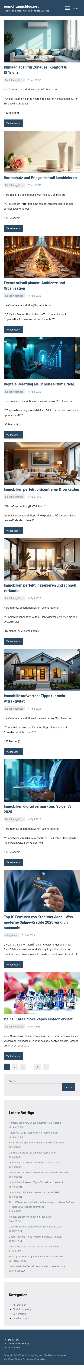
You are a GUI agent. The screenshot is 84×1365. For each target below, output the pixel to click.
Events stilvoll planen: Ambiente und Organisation (37, 1142)
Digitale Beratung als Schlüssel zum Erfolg (39, 384)
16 (37, 1066)
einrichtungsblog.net (21, 6)
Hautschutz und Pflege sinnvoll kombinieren (40, 177)
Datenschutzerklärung (18, 1343)
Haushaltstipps (21, 1318)
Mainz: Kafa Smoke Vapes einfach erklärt (38, 1019)
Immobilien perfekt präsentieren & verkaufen (41, 489)
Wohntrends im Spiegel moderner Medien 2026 (35, 1226)
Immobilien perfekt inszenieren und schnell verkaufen (39, 1172)
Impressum (13, 1339)
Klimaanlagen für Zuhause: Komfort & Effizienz (35, 1122)
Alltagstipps (11, 935)
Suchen (13, 1081)
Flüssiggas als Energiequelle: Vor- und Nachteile (36, 1256)
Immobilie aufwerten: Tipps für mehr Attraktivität (36, 1182)
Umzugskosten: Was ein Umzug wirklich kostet (34, 1246)
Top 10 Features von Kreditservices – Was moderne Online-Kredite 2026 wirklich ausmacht (38, 922)
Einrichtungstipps (14, 80)
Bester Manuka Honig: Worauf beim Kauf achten (35, 1236)
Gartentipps (19, 1313)
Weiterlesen (12, 123)
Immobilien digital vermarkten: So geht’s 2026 (34, 1192)
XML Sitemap (14, 1347)
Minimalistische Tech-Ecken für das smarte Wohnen (37, 1266)
